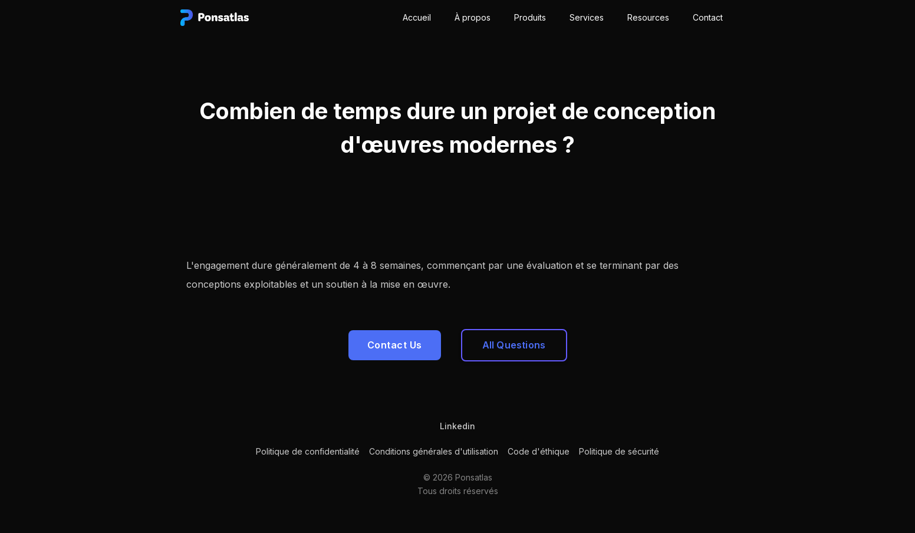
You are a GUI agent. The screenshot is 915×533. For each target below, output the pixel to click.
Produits (530, 17)
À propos (473, 17)
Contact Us (394, 345)
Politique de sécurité (619, 451)
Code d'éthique (539, 451)
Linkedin (457, 426)
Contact (708, 17)
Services (587, 17)
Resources (648, 17)
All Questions (514, 345)
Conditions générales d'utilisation (433, 451)
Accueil (417, 17)
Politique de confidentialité (308, 451)
